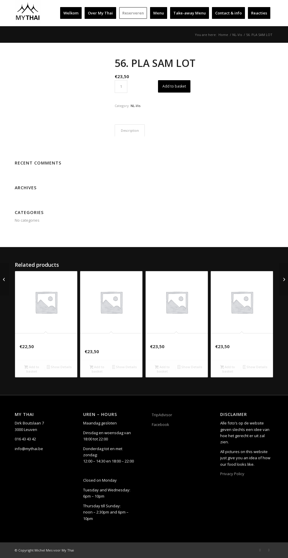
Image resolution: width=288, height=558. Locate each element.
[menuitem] (71, 13)
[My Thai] (28, 13)
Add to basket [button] (31, 369)
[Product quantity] (121, 86)
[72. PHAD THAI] (283, 279)
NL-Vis (135, 105)
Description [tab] (130, 130)
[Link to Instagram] (268, 550)
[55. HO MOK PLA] (4, 279)
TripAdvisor (162, 414)
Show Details (59, 367)
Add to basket (174, 86)
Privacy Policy (232, 473)
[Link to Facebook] (260, 550)
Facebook (160, 424)
